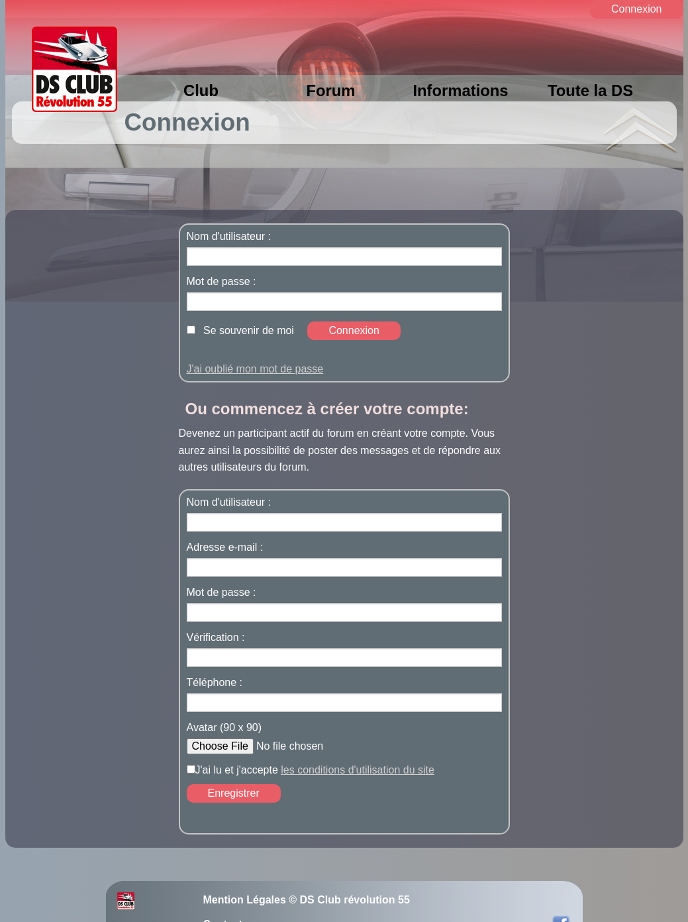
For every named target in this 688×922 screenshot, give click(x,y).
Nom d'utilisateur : (229, 236)
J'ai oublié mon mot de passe (255, 369)
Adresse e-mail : (225, 547)
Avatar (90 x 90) (224, 727)
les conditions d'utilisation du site (357, 770)
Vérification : (216, 637)
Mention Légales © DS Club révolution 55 (306, 899)
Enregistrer (234, 793)
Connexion (636, 9)
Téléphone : (215, 682)
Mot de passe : (221, 281)
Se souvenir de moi (248, 330)
